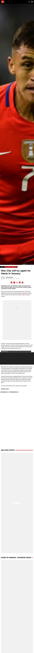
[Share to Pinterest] (22, 282)
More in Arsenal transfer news (16, 557)
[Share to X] (14, 282)
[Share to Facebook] (11, 282)
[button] (29, 2)
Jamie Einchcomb (9, 277)
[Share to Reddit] (20, 282)
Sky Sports (25, 293)
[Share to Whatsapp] (17, 282)
